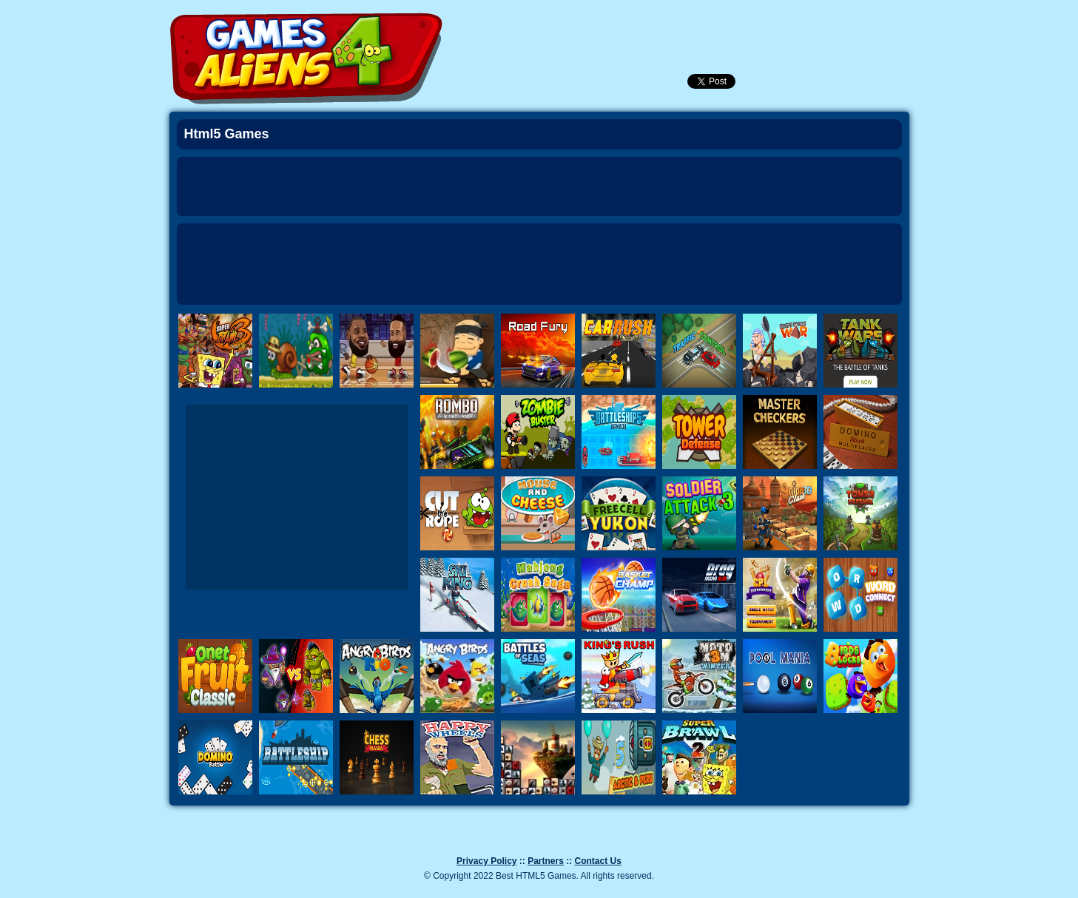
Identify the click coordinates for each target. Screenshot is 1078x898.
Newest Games (639, 25)
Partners (546, 861)
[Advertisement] (539, 264)
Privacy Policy (486, 861)
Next (946, 318)
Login (719, 25)
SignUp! (759, 25)
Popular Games (679, 25)
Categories (844, 22)
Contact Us (598, 861)
